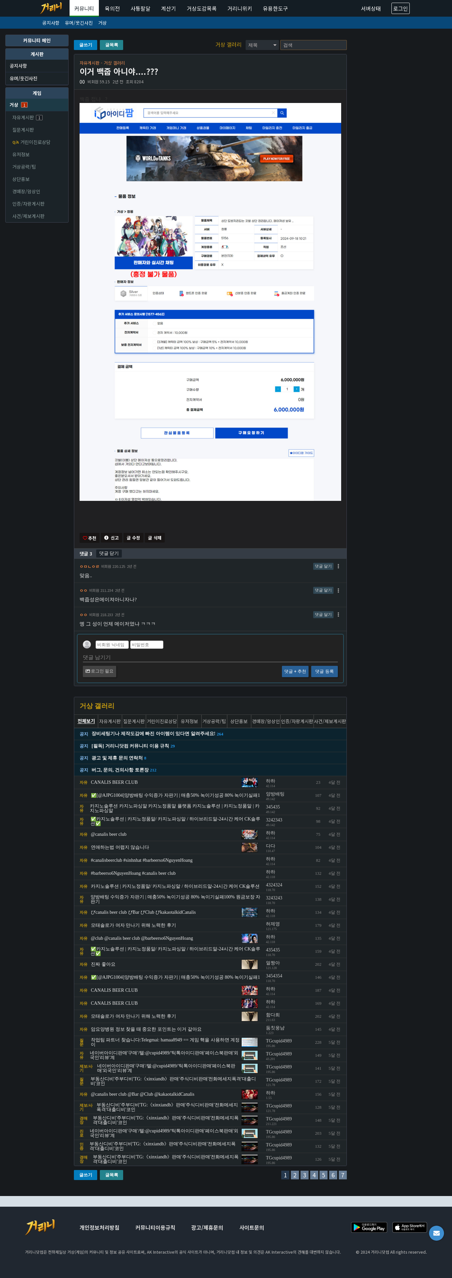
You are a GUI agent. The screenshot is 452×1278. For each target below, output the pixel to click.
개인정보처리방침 (99, 1227)
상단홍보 (21, 179)
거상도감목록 (202, 8)
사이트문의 (251, 1227)
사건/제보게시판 (28, 216)
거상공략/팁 (24, 166)
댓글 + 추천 (295, 671)
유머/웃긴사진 (79, 22)
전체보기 (86, 721)
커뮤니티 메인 (37, 40)
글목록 (111, 44)
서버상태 (371, 8)
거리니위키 (239, 8)
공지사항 (51, 22)
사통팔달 (140, 8)
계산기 (168, 8)
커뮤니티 (84, 8)
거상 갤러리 (229, 44)
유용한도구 (275, 8)
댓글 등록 (324, 671)
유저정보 (21, 154)
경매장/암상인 (26, 191)
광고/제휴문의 (207, 1227)
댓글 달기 (323, 566)
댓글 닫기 (109, 553)
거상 (102, 22)
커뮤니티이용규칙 (155, 1227)
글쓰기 (85, 44)
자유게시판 (27, 117)
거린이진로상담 (31, 142)
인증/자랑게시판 (28, 203)
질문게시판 (23, 129)
